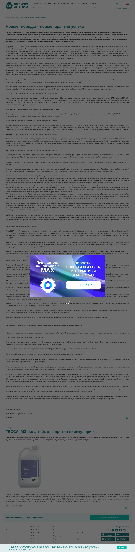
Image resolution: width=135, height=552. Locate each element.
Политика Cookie (26, 549)
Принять (122, 548)
